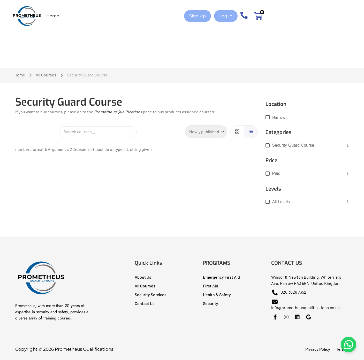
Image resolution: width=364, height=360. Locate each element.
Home (52, 15)
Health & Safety (217, 294)
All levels (281, 202)
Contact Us (145, 303)
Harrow (278, 117)
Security (210, 303)
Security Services (150, 294)
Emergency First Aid (221, 277)
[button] (197, 16)
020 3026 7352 (288, 291)
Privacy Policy (317, 349)
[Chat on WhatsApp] (348, 344)
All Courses (46, 74)
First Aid (210, 285)
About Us (143, 277)
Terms (341, 349)
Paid (276, 173)
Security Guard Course (293, 145)
